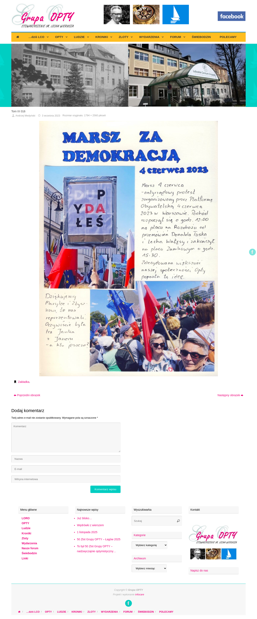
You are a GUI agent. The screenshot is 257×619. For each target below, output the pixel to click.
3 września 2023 (51, 115)
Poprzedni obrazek (27, 395)
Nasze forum (30, 548)
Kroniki (26, 533)
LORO (26, 518)
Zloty (25, 538)
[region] (128, 75)
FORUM (127, 611)
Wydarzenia (29, 543)
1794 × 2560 (91, 115)
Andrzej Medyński (25, 115)
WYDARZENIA (109, 611)
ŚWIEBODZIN (146, 611)
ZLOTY (91, 611)
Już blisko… (84, 518)
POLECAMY (166, 611)
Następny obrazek (230, 395)
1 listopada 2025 (87, 532)
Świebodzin (29, 553)
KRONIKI (76, 611)
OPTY (25, 523)
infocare (139, 594)
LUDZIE (61, 611)
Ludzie (26, 528)
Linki (25, 558)
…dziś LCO (33, 611)
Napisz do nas (199, 570)
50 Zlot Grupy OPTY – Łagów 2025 (98, 539)
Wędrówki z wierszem (90, 525)
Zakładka (23, 381)
